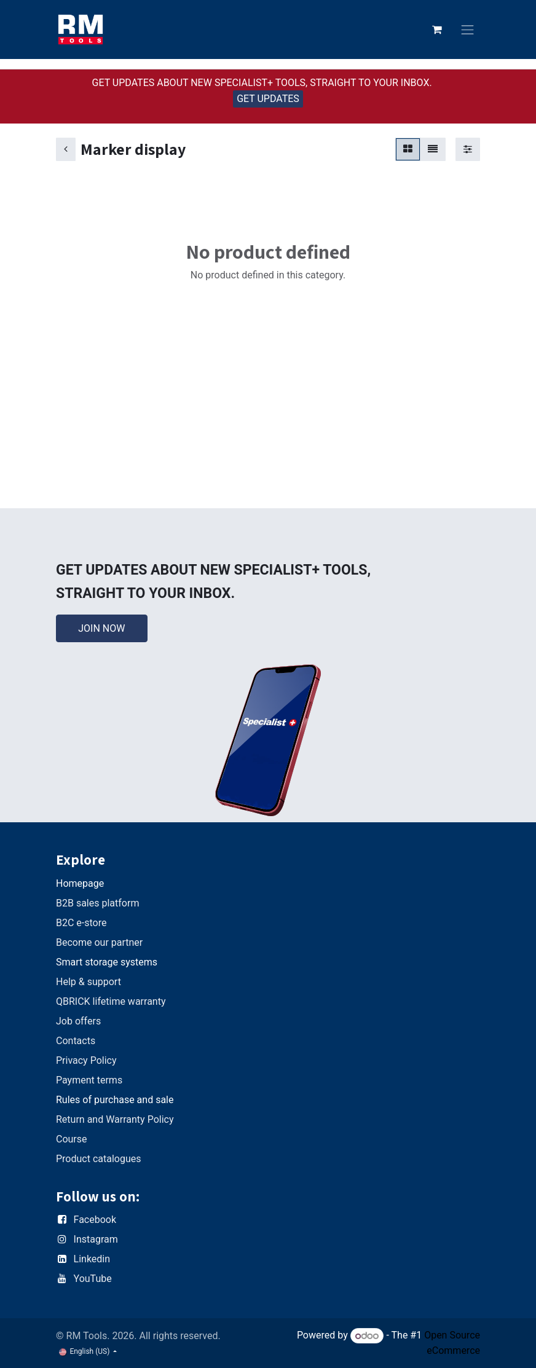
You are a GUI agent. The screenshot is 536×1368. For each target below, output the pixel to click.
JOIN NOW (101, 628)
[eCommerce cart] (437, 29)
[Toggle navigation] (468, 30)
